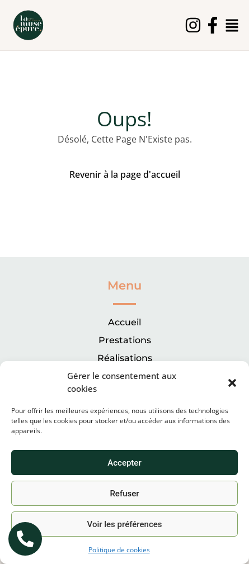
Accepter (124, 463)
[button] (232, 382)
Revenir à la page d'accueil (124, 174)
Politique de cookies (119, 549)
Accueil (124, 322)
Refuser (124, 494)
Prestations (124, 340)
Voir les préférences (124, 524)
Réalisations (124, 358)
